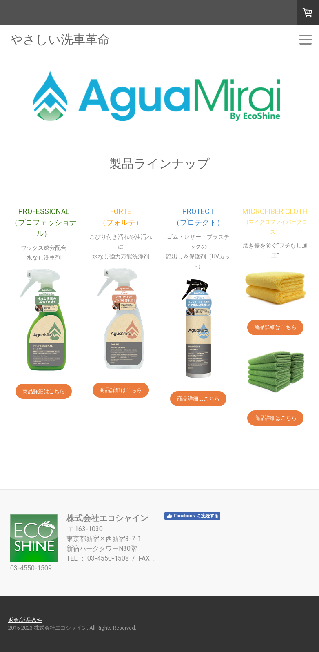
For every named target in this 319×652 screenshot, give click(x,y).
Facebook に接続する (192, 516)
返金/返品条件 (25, 620)
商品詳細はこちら (43, 391)
